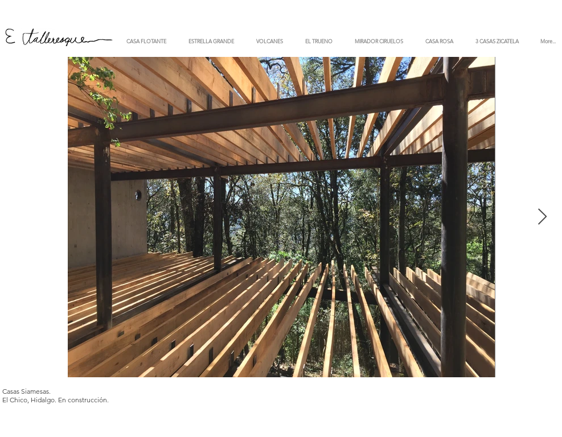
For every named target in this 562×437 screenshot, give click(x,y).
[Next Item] (543, 217)
